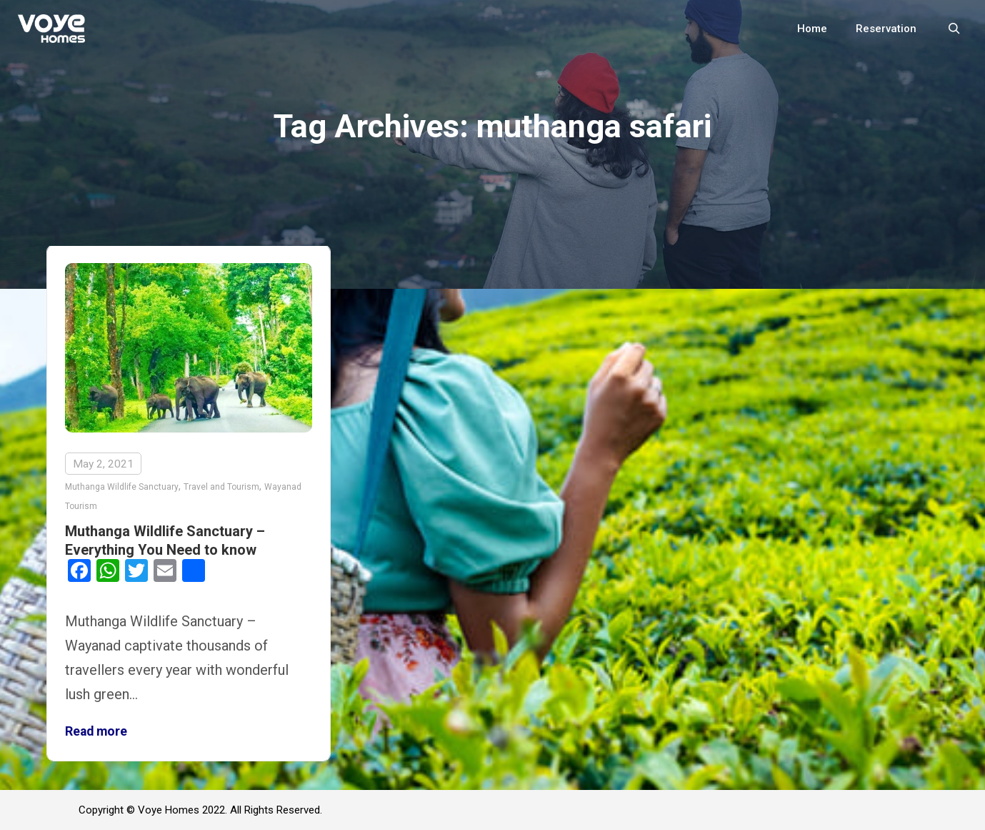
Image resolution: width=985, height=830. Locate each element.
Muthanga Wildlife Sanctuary (122, 487)
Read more (96, 731)
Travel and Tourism (221, 487)
